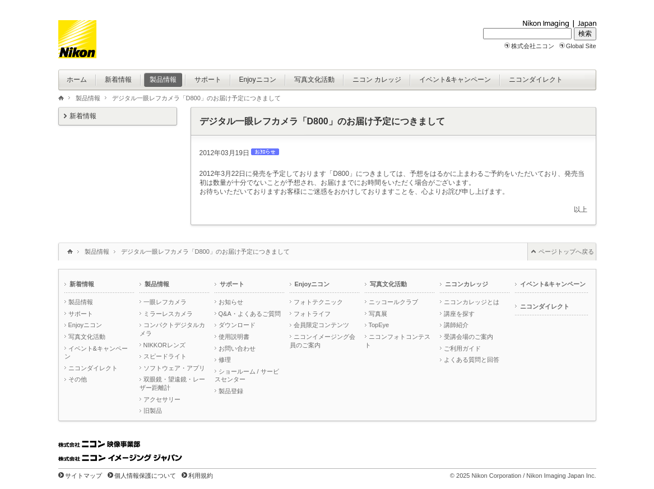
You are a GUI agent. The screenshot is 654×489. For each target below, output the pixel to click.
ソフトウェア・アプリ (174, 368)
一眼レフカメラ (165, 302)
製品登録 (231, 391)
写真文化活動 (86, 336)
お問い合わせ (237, 348)
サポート (80, 313)
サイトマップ (83, 475)
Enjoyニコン (85, 325)
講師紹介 (456, 325)
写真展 (378, 313)
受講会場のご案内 (468, 336)
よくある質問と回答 (471, 359)
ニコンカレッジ (466, 284)
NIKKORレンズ (164, 345)
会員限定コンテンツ (321, 325)
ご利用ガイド (462, 348)
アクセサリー (161, 399)
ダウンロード (237, 325)
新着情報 (82, 116)
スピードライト (165, 356)
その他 (77, 379)
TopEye (379, 325)
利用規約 (200, 475)
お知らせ (231, 302)
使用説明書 (234, 336)
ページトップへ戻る (566, 251)
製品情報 (88, 98)
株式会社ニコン (532, 46)
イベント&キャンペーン (553, 284)
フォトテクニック (318, 302)
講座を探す (459, 313)
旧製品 (152, 410)
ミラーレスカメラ (168, 313)
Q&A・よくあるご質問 (250, 313)
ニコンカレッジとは (471, 302)
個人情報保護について (145, 475)
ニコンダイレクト (93, 368)
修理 (225, 359)
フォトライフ (312, 313)
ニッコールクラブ (393, 302)
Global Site (581, 46)
